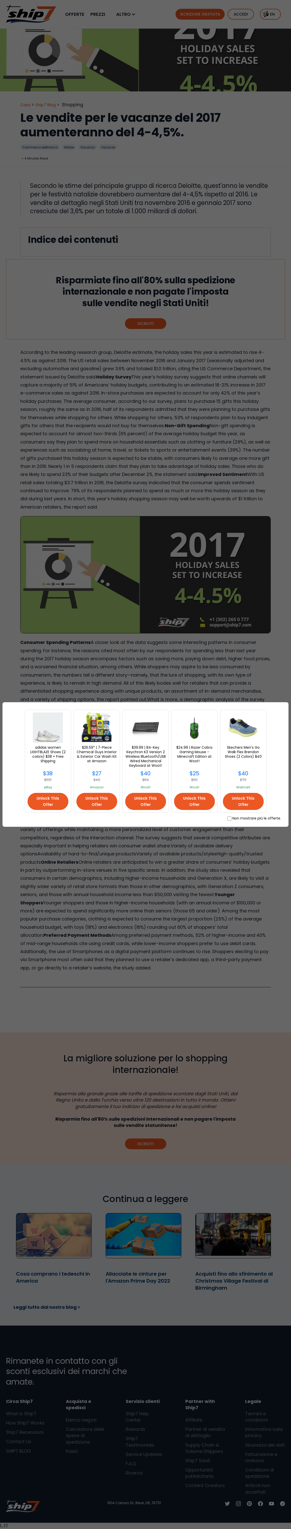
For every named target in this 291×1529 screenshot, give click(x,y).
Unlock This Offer (48, 801)
